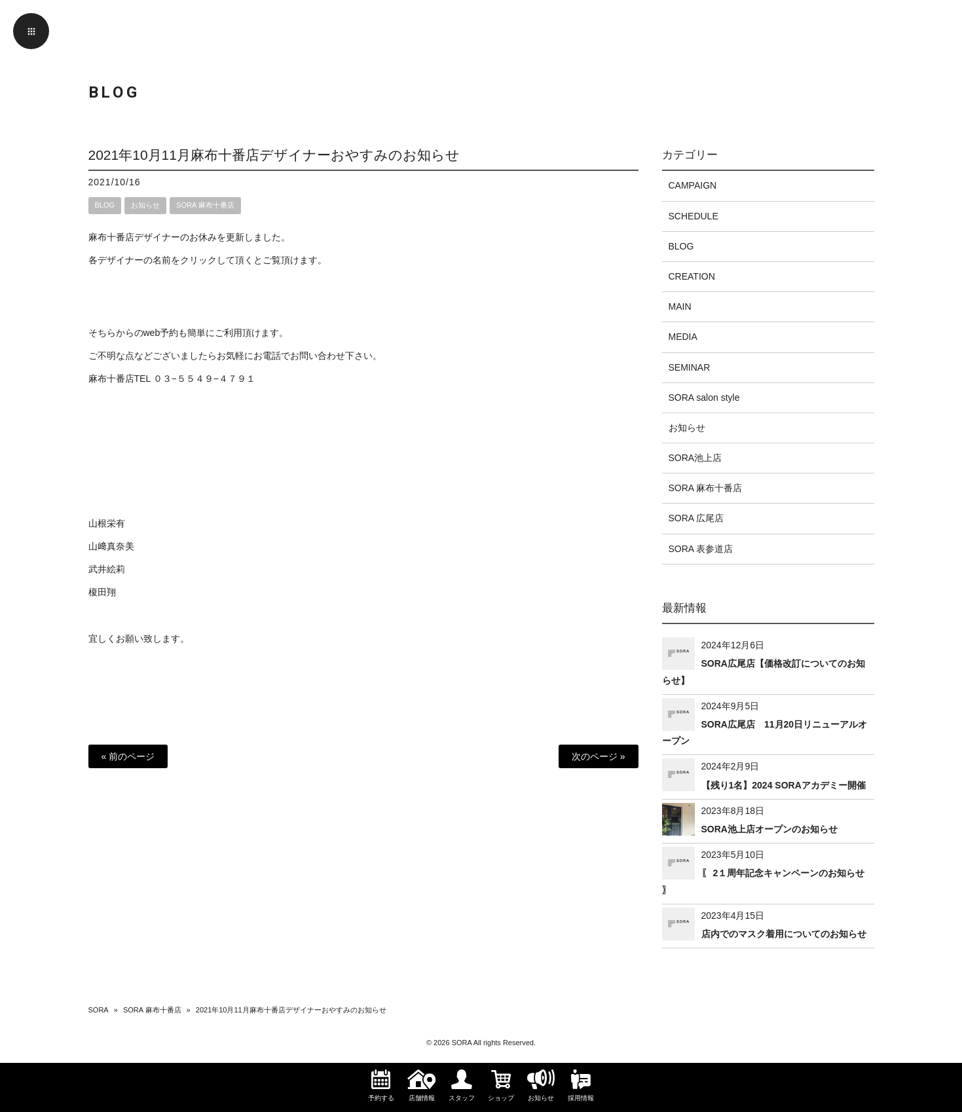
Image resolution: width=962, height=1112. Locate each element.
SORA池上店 (695, 458)
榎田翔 (102, 592)
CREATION (692, 276)
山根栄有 (106, 523)
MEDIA (683, 336)
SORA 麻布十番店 (205, 205)
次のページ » (598, 756)
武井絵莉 (106, 569)
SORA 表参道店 (701, 549)
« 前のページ (128, 756)
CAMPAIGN (693, 185)
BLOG (105, 205)
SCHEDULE (693, 216)
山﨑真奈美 (111, 546)
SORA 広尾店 (696, 518)
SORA (98, 1010)
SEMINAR (690, 367)
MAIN (680, 306)
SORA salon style (704, 397)
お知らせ (145, 205)
